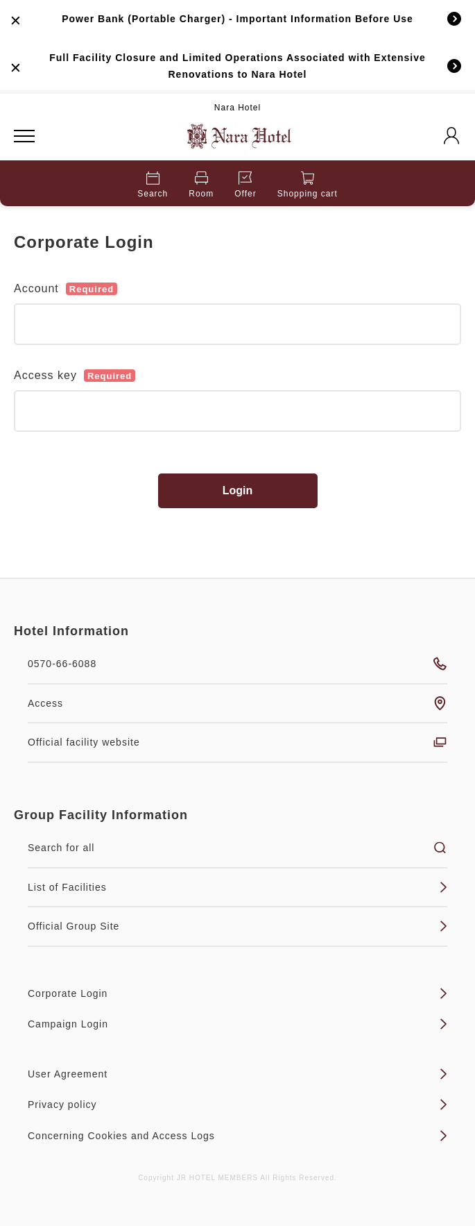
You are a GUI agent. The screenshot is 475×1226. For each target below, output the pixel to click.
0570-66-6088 (237, 664)
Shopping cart (307, 185)
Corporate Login (237, 993)
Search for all (237, 848)
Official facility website (237, 742)
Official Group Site (237, 926)
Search (152, 185)
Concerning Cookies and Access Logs (237, 1136)
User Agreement (237, 1074)
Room (201, 185)
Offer (245, 185)
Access (237, 703)
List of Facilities (237, 887)
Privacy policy (237, 1104)
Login (238, 490)
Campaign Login (237, 1024)
